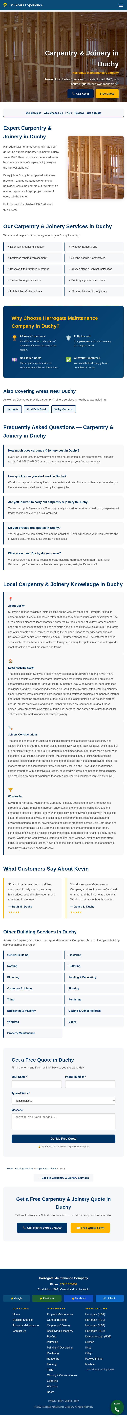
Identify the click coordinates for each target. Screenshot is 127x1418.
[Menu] (121, 5)
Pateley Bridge (94, 1361)
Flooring (73, 988)
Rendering (75, 999)
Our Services (33, 112)
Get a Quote (94, 112)
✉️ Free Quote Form (90, 1230)
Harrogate (13, 409)
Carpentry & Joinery (20, 988)
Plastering (74, 955)
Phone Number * (75, 1076)
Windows (13, 1021)
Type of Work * (21, 1093)
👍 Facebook (78, 1301)
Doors (72, 1021)
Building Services (24, 1171)
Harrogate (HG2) (95, 1322)
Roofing (12, 966)
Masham (90, 1366)
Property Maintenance (21, 1033)
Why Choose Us (53, 112)
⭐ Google (16, 1301)
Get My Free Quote (63, 1141)
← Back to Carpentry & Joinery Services (63, 1180)
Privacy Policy (55, 1403)
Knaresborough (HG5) (98, 1339)
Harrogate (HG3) (95, 1328)
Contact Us (19, 1333)
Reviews (79, 112)
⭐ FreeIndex (47, 1301)
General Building (17, 955)
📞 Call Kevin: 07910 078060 (42, 1230)
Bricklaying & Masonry (21, 1010)
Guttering (74, 966)
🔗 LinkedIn (109, 1301)
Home (10, 1171)
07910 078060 (68, 1287)
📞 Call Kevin (80, 93)
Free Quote (107, 93)
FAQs (68, 112)
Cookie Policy (72, 1403)
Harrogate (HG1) (95, 1317)
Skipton (89, 1344)
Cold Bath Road (36, 409)
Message (17, 1110)
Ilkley (88, 1350)
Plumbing (13, 977)
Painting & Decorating (82, 977)
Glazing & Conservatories (84, 1010)
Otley (88, 1355)
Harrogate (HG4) (95, 1333)
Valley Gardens (64, 409)
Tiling (10, 999)
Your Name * (19, 1076)
